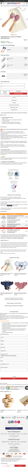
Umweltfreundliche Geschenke (4, 384)
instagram (15, 422)
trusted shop (9, 422)
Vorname (1, 344)
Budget (1, 360)
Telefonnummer (2, 350)
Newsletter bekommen (14, 428)
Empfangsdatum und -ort (4, 364)
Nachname (2, 340)
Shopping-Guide (17, 443)
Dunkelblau (9, 49)
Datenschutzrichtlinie (4, 463)
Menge (1, 357)
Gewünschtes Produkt (4, 354)
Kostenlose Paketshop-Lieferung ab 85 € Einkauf (14, 1)
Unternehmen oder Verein (4, 334)
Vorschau (18, 91)
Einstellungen (8, 465)
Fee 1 (8, 59)
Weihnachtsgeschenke (18, 384)
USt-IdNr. (1, 337)
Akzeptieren (20, 465)
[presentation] (14, 374)
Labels (16, 181)
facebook (12, 422)
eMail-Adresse (2, 347)
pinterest (18, 422)
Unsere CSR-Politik (12, 181)
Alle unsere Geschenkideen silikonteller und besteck (14, 298)
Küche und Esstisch (12, 384)
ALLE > (11, 391)
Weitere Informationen (4, 367)
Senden (14, 378)
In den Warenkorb (18, 93)
